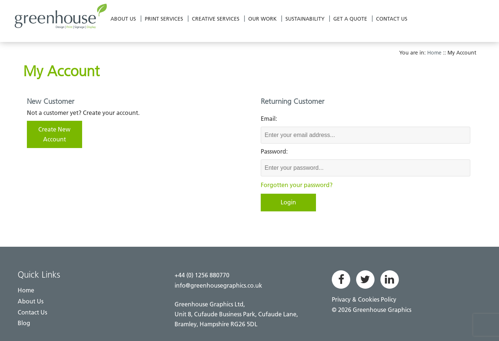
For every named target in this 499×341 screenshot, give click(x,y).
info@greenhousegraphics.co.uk (218, 285)
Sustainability (304, 18)
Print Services (164, 18)
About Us (123, 18)
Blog (24, 323)
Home (434, 52)
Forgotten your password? (297, 185)
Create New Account (54, 134)
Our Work (262, 18)
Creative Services (215, 18)
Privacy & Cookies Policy (364, 299)
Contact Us (391, 18)
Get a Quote (350, 18)
